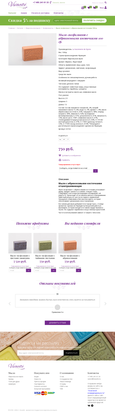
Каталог (12, 13)
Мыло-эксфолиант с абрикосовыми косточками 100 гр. (70, 257)
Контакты (58, 13)
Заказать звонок (59, 2)
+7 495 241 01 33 (41, 2)
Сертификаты (39, 384)
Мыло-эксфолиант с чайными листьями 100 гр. (45, 257)
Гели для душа (13, 381)
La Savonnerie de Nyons (81, 49)
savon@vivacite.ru (94, 379)
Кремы (11, 379)
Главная (11, 28)
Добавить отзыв (57, 322)
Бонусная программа (42, 389)
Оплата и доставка (40, 13)
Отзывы (63, 384)
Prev (9, 303)
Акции (24, 13)
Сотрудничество (66, 379)
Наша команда (65, 381)
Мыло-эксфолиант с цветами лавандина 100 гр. (20, 257)
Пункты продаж (40, 381)
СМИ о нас (64, 386)
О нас (62, 376)
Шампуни (12, 384)
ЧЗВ (61, 389)
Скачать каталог (40, 386)
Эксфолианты (48, 28)
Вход (102, 7)
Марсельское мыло (33, 28)
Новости (37, 379)
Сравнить (66, 160)
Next (105, 303)
